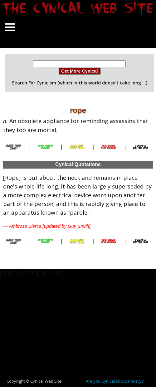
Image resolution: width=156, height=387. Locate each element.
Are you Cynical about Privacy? (115, 381)
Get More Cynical (79, 71)
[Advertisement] (80, 330)
